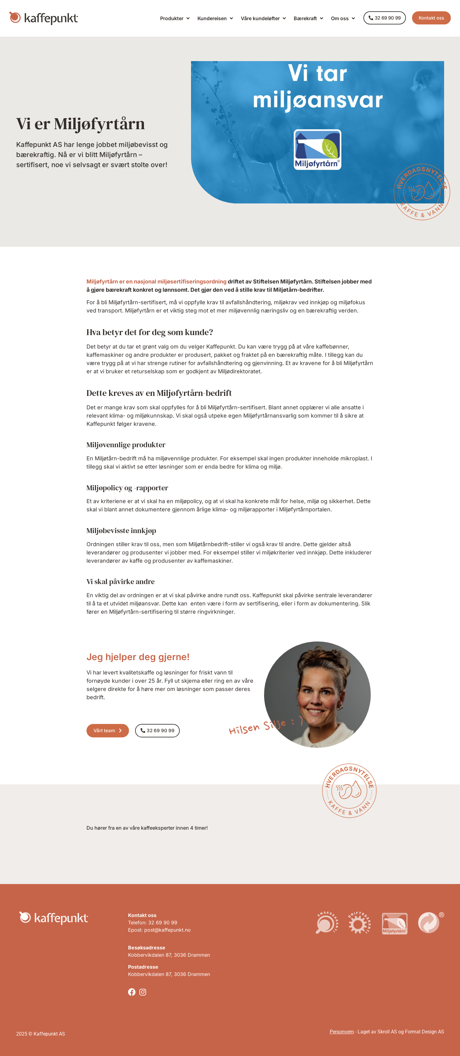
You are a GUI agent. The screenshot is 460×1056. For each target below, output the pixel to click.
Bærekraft (308, 18)
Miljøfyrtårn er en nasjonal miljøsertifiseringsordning (156, 281)
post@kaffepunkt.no (167, 930)
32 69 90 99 (162, 922)
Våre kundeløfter (263, 18)
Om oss (343, 18)
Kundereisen (215, 18)
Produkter (175, 18)
